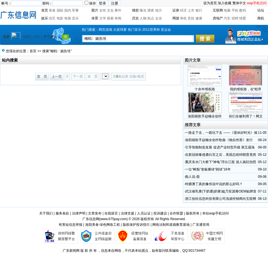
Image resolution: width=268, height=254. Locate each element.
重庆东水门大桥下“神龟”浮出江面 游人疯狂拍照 (220, 162)
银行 (198, 10)
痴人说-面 (192, 177)
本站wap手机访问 (215, 213)
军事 (75, 10)
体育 (94, 18)
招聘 (235, 18)
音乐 (75, 18)
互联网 (218, 10)
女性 (102, 10)
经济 (183, 10)
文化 (110, 10)
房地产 (218, 18)
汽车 (227, 18)
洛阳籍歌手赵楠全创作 (205, 116)
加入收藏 (224, 3)
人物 (143, 18)
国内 (67, 10)
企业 (158, 18)
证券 (175, 10)
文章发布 (95, 213)
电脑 (227, 10)
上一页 (57, 76)
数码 (242, 10)
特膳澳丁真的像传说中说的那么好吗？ (214, 184)
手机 (235, 10)
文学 (102, 18)
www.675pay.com (113, 219)
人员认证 (144, 213)
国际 (60, 10)
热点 (150, 18)
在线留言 (111, 213)
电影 (60, 18)
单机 (183, 18)
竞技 (191, 18)
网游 (175, 18)
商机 (260, 18)
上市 (191, 10)
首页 (44, 10)
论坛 (260, 10)
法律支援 (127, 213)
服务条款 (62, 213)
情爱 (242, 18)
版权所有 (192, 213)
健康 (198, 18)
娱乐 (44, 18)
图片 (94, 10)
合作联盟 (176, 213)
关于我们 (46, 213)
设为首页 (210, 3)
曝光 (143, 10)
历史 (135, 18)
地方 (158, 10)
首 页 (42, 76)
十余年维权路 (205, 89)
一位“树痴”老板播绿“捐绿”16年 (207, 169)
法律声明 (78, 213)
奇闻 (118, 18)
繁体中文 (239, 3)
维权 (135, 10)
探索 (110, 18)
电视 (67, 18)
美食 (52, 10)
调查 (150, 10)
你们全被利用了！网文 (246, 116)
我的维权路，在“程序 (246, 89)
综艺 (52, 18)
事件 (118, 10)
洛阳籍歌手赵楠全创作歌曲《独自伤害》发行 (219, 140)
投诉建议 (160, 213)
